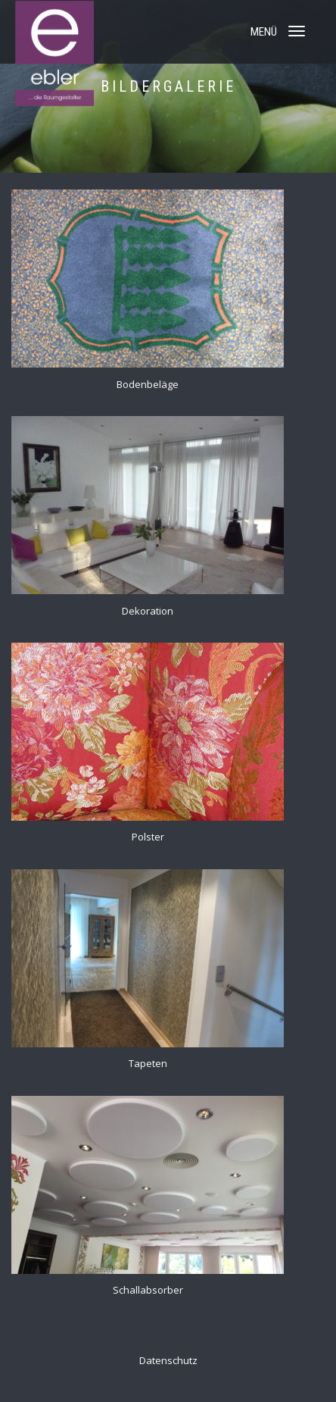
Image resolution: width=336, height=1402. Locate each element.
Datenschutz (168, 1360)
